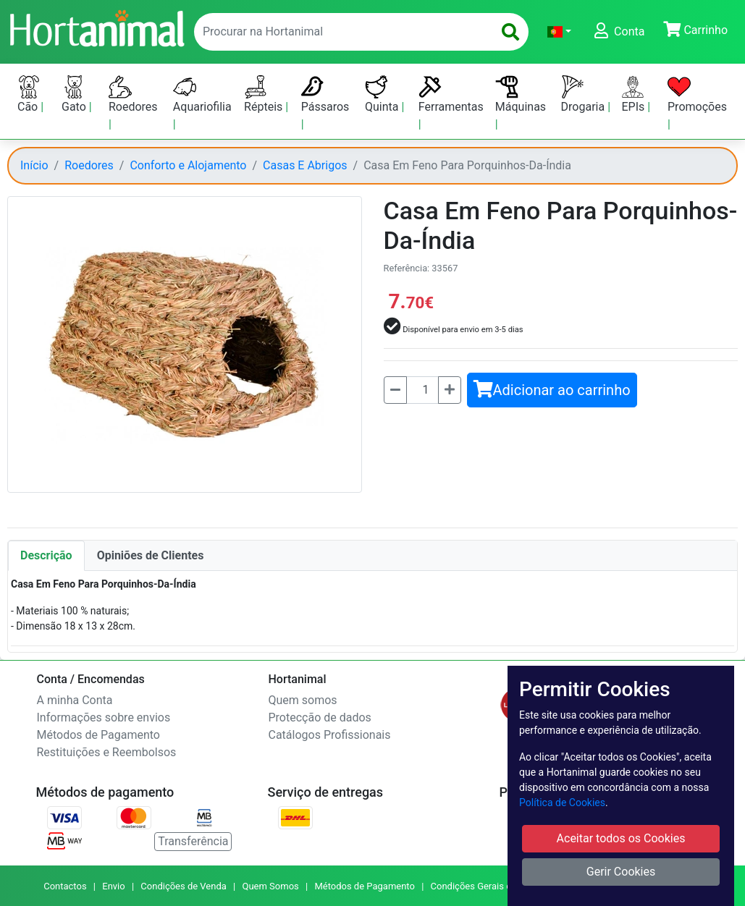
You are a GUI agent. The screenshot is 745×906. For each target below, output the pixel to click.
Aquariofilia (202, 94)
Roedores (133, 94)
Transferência (193, 841)
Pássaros (325, 94)
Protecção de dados (320, 717)
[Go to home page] (96, 26)
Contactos (64, 886)
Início (34, 165)
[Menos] (395, 390)
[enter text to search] (340, 32)
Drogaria (584, 94)
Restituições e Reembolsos (107, 752)
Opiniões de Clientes (150, 555)
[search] (510, 32)
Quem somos (303, 700)
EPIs (634, 94)
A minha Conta (75, 700)
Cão (29, 94)
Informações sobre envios (104, 717)
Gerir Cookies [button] (621, 872)
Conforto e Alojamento (188, 165)
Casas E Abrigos (305, 165)
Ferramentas (451, 94)
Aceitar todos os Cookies (621, 838)
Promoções (697, 94)
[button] (559, 31)
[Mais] (449, 390)
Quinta (383, 94)
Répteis (264, 94)
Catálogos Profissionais (330, 735)
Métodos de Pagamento (98, 735)
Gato (75, 94)
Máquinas (520, 94)
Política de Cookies (562, 802)
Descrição (46, 555)
